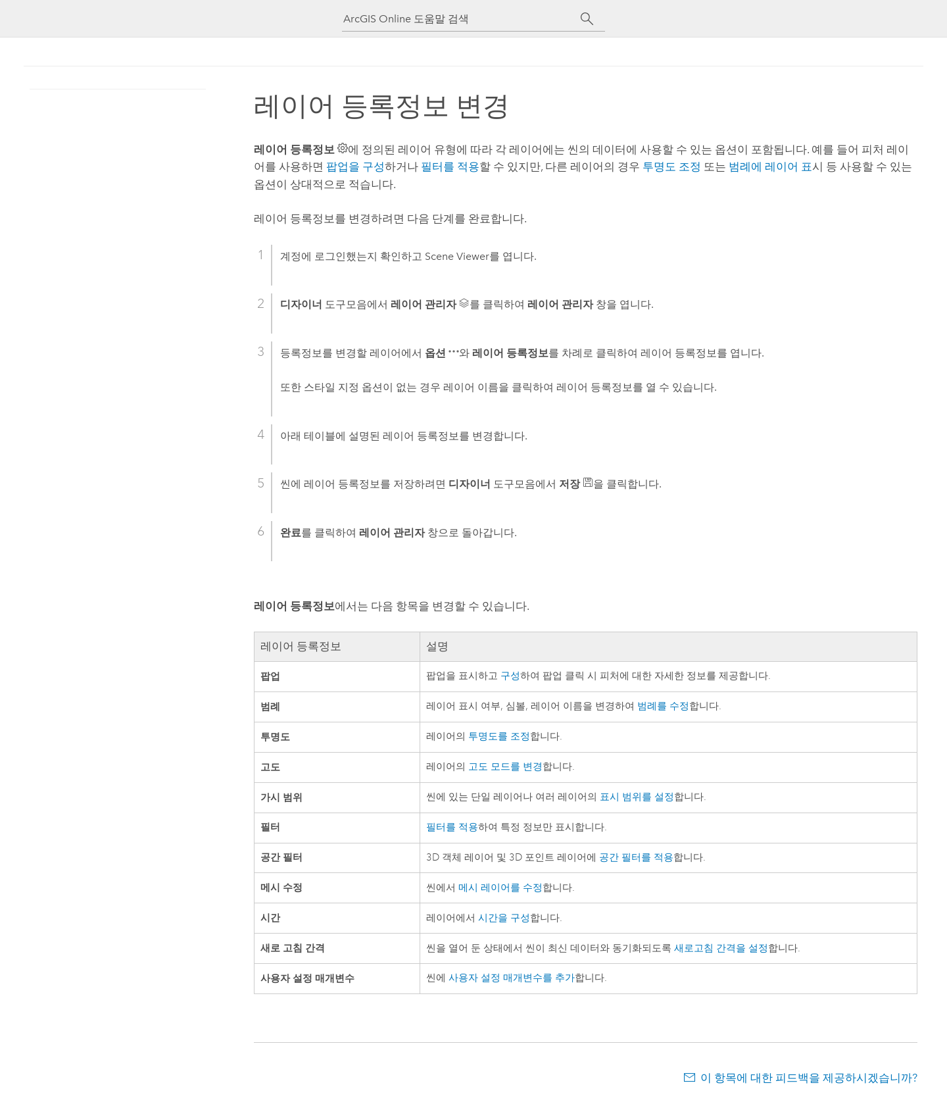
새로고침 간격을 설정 (721, 948)
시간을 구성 (504, 918)
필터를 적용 (450, 166)
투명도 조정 (672, 166)
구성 (510, 676)
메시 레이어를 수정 (500, 888)
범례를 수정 (663, 706)
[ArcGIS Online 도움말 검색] (461, 19)
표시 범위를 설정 (637, 797)
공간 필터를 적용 (636, 857)
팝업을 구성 (355, 166)
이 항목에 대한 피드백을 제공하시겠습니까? (808, 1077)
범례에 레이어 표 (770, 166)
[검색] (587, 19)
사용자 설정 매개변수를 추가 (512, 978)
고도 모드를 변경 (505, 767)
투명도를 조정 (499, 736)
